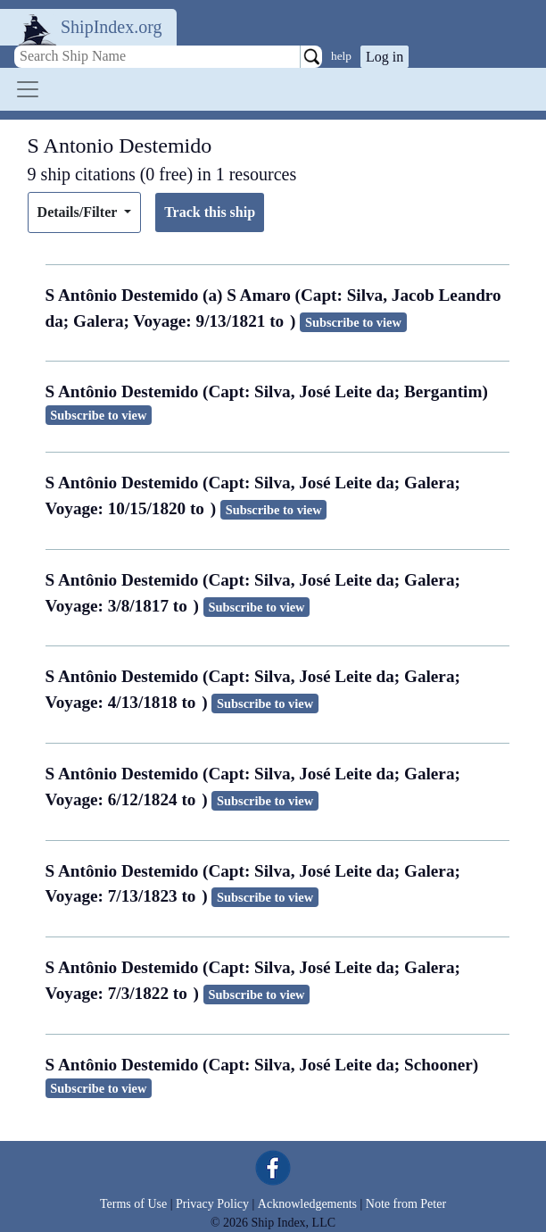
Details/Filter (78, 212)
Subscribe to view (353, 322)
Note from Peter (406, 1204)
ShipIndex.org (111, 27)
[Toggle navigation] (27, 89)
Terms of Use (133, 1204)
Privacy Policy (212, 1204)
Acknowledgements (307, 1204)
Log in (384, 56)
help (341, 55)
